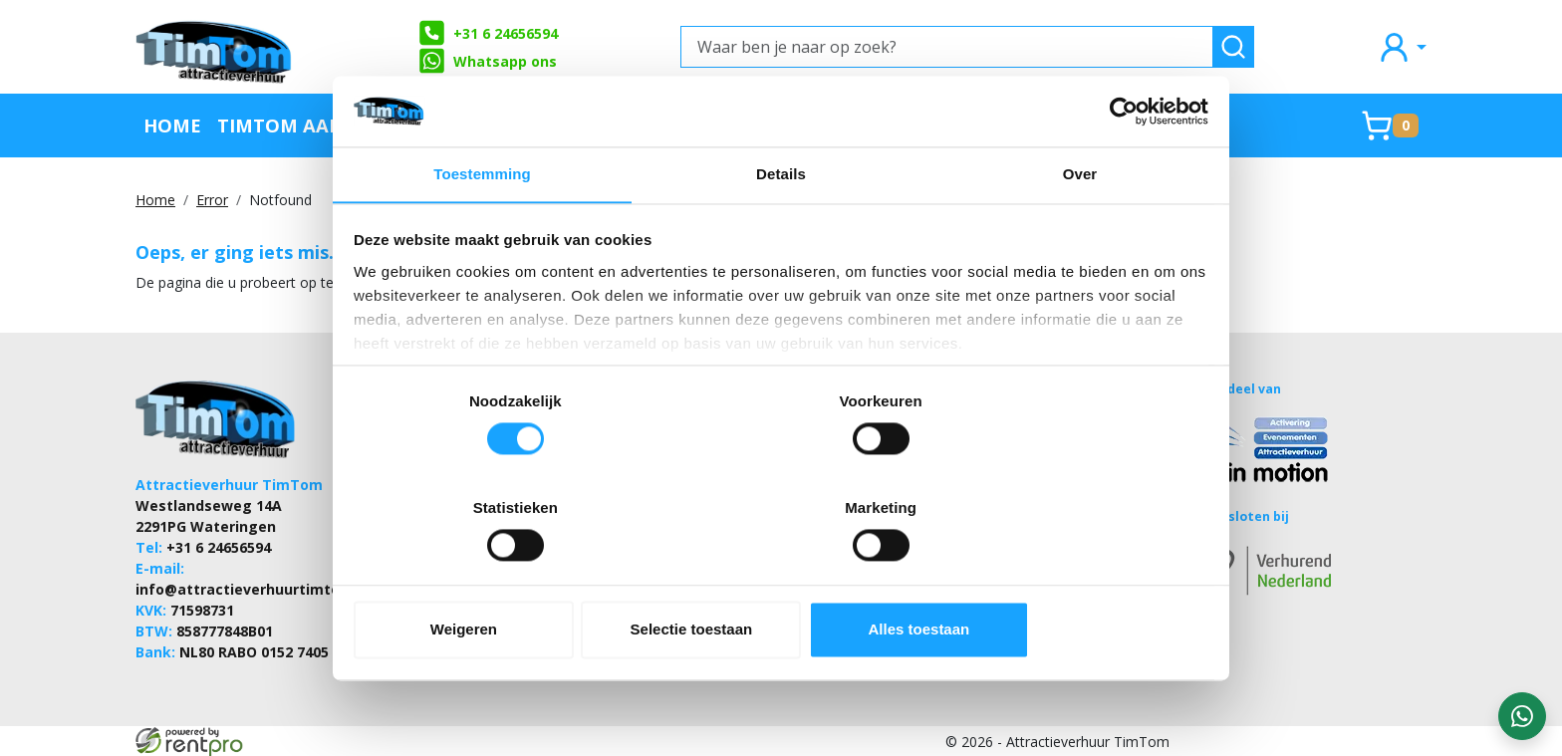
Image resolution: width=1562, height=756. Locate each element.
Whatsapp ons (487, 61)
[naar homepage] (215, 47)
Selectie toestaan (781, 584)
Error (212, 199)
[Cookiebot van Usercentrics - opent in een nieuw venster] (1120, 157)
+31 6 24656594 (487, 33)
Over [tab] (1080, 223)
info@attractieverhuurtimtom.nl (253, 588)
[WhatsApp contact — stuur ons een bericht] (1522, 716)
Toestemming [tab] (482, 223)
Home (172, 125)
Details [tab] (781, 223)
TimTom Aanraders (316, 125)
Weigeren (494, 584)
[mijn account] (1402, 46)
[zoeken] (1233, 47)
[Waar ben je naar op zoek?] (946, 47)
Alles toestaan (1068, 584)
